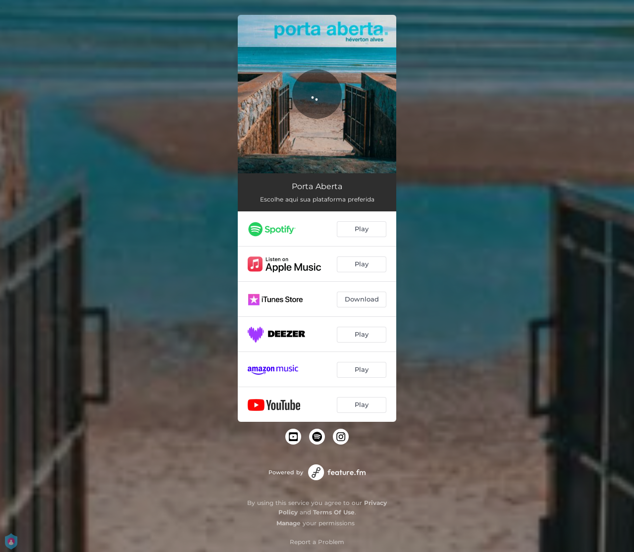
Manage (288, 523)
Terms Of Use (334, 512)
